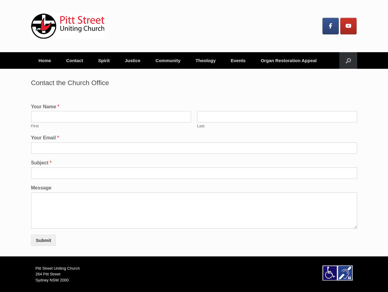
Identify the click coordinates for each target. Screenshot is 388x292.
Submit (43, 240)
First (35, 126)
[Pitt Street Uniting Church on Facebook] (330, 26)
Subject (41, 162)
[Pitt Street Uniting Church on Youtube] (348, 26)
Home (45, 60)
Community (168, 60)
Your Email (45, 137)
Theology (206, 60)
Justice (132, 60)
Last (201, 126)
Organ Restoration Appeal (288, 60)
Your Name (45, 106)
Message (41, 187)
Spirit (104, 60)
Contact (74, 60)
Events (238, 60)
